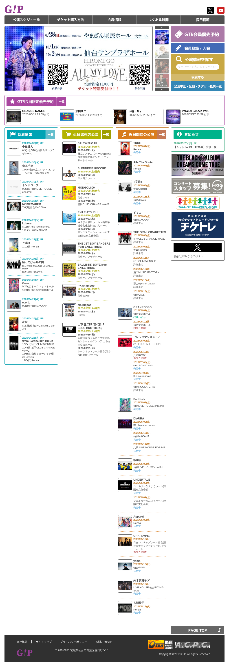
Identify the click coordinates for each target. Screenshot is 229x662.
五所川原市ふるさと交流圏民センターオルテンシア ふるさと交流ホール (94, 341)
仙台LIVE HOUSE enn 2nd (148, 405)
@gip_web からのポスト (189, 256)
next (162, 89)
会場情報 (114, 19)
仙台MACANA (141, 219)
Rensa (81, 314)
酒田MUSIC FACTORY (146, 272)
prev (162, 27)
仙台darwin (84, 295)
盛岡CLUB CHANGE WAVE (93, 204)
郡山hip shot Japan (144, 283)
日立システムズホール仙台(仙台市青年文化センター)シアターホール (149, 545)
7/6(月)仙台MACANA (34, 207)
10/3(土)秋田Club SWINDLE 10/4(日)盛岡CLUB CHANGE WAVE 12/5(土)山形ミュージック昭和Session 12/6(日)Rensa (38, 352)
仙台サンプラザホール (90, 256)
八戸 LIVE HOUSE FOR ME (149, 447)
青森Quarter (140, 188)
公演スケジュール (26, 19)
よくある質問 (159, 19)
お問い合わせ (103, 641)
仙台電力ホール (86, 178)
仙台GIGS (83, 197)
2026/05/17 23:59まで (142, 115)
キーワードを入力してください (197, 66)
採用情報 (203, 19)
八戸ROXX (139, 355)
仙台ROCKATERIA (144, 386)
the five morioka (142, 376)
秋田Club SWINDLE (144, 261)
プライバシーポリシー (73, 641)
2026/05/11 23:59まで (35, 114)
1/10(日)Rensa (30, 246)
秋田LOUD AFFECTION (147, 344)
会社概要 (22, 641)
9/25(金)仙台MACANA (34, 305)
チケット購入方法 (70, 19)
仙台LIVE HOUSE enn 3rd (148, 467)
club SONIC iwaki (143, 365)
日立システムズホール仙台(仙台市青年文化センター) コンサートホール (94, 157)
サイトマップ (44, 641)
